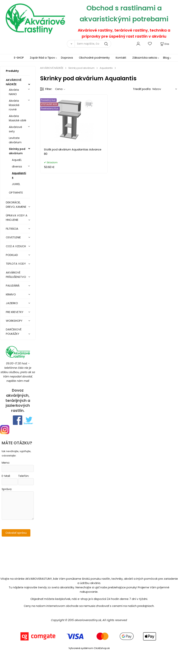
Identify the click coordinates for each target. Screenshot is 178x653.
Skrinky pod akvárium (17, 151)
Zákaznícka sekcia (144, 58)
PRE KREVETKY (14, 312)
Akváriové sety (15, 129)
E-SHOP (19, 58)
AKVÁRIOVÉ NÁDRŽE (14, 82)
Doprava (67, 58)
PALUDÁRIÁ (12, 285)
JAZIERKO (12, 303)
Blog (166, 58)
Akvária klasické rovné (14, 105)
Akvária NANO (14, 92)
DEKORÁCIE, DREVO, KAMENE (16, 205)
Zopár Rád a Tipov (42, 58)
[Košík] (164, 44)
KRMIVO (11, 294)
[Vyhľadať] (71, 44)
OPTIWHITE (16, 192)
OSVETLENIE (13, 237)
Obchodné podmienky (94, 58)
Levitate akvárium (15, 140)
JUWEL (16, 184)
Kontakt (121, 58)
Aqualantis (19, 175)
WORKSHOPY (14, 321)
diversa (17, 166)
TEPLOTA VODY (16, 264)
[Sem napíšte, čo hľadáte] (93, 44)
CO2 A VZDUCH (16, 246)
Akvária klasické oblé (17, 118)
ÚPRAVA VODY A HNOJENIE (16, 218)
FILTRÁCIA (12, 229)
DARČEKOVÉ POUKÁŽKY (14, 332)
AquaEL (17, 160)
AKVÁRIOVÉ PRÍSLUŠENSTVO (16, 275)
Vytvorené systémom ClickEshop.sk (89, 648)
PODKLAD (12, 255)
